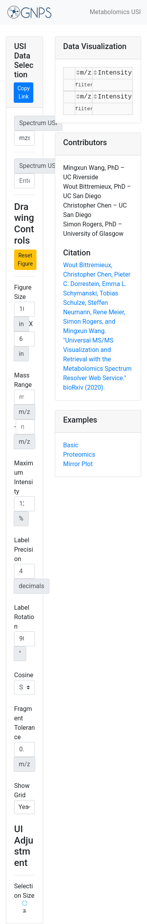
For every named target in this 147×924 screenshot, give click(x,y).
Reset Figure (25, 259)
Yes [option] (23, 807)
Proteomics (79, 454)
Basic (70, 445)
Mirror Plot (78, 464)
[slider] (24, 903)
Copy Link (23, 92)
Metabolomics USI (115, 12)
